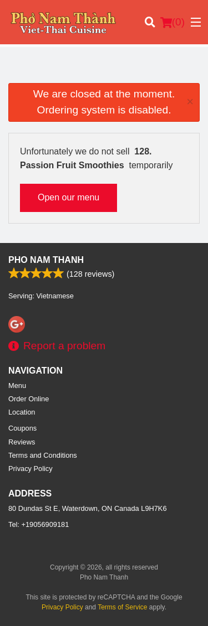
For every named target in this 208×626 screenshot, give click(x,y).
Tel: (38, 524)
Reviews (21, 442)
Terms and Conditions (42, 455)
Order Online (28, 399)
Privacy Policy (30, 468)
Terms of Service (122, 607)
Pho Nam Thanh (46, 260)
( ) (172, 22)
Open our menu (68, 197)
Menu (17, 385)
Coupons (22, 428)
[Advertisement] (104, 69)
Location (21, 412)
